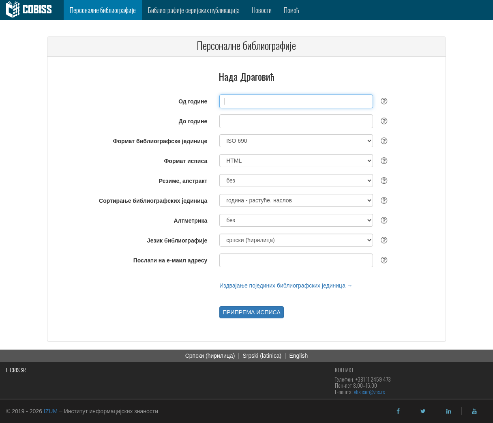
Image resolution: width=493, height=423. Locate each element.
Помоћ (291, 10)
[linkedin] (448, 411)
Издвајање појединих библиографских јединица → (286, 285)
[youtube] (474, 411)
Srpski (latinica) (262, 355)
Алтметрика (191, 220)
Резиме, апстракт (183, 181)
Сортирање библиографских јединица (153, 201)
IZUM (51, 411)
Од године (192, 101)
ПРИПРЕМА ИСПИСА (252, 312)
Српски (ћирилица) (210, 355)
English (298, 355)
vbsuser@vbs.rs (369, 391)
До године (193, 121)
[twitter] (423, 411)
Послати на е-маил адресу (170, 260)
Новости (262, 10)
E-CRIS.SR (16, 369)
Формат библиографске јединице (160, 141)
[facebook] (398, 411)
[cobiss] (32, 10)
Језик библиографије (177, 240)
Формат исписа (185, 161)
